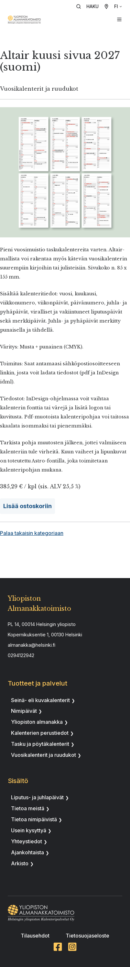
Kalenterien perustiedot (40, 733)
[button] (89, 6)
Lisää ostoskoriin (27, 506)
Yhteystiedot (26, 841)
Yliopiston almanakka (37, 722)
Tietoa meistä (27, 808)
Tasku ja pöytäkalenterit (40, 744)
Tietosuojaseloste (87, 935)
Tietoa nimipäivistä (34, 819)
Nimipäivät (24, 711)
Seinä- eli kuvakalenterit (40, 700)
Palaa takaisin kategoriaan (31, 533)
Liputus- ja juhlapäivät (37, 797)
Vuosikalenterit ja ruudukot (43, 755)
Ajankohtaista (27, 852)
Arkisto (19, 863)
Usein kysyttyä (28, 830)
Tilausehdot (35, 935)
